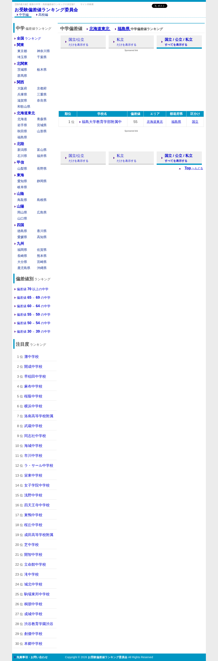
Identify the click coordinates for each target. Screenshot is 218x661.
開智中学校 (33, 555)
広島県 (42, 212)
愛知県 (22, 181)
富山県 (42, 149)
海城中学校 (33, 446)
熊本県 (42, 255)
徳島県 (22, 231)
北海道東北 (100, 28)
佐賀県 (42, 249)
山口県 (22, 218)
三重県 (42, 94)
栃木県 (42, 69)
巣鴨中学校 (33, 515)
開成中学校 (33, 367)
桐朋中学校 (33, 604)
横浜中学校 (33, 406)
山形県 (42, 131)
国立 (195, 121)
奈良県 (42, 100)
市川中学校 (33, 456)
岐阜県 (22, 187)
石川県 (22, 156)
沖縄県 (42, 268)
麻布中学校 (33, 386)
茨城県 (22, 69)
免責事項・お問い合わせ (32, 657)
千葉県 (42, 57)
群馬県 (22, 75)
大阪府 (22, 88)
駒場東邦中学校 (37, 594)
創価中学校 (33, 634)
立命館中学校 (35, 564)
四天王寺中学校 (37, 505)
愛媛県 (22, 237)
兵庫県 (22, 94)
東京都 (22, 51)
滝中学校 (31, 574)
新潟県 (22, 149)
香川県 (42, 231)
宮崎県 (42, 262)
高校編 (42, 14)
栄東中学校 (33, 475)
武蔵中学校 (33, 426)
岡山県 (22, 212)
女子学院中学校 (37, 485)
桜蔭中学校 (33, 396)
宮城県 (42, 125)
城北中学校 (33, 584)
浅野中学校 (33, 495)
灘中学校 (31, 357)
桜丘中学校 (33, 525)
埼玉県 (22, 57)
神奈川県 (43, 51)
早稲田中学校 (35, 376)
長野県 (42, 168)
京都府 (42, 88)
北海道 (22, 119)
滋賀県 (22, 100)
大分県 (22, 262)
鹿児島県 (23, 268)
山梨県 (22, 168)
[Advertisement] (109, 20)
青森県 (42, 119)
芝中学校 (31, 545)
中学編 (23, 14)
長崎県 (22, 255)
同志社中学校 (35, 436)
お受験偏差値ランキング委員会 (46, 9)
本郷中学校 (33, 644)
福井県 (42, 156)
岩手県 (22, 125)
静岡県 (42, 181)
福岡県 (22, 249)
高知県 (42, 237)
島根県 (42, 200)
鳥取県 (22, 200)
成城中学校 (33, 614)
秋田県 (22, 131)
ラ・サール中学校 (38, 465)
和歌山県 (23, 106)
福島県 (22, 137)
